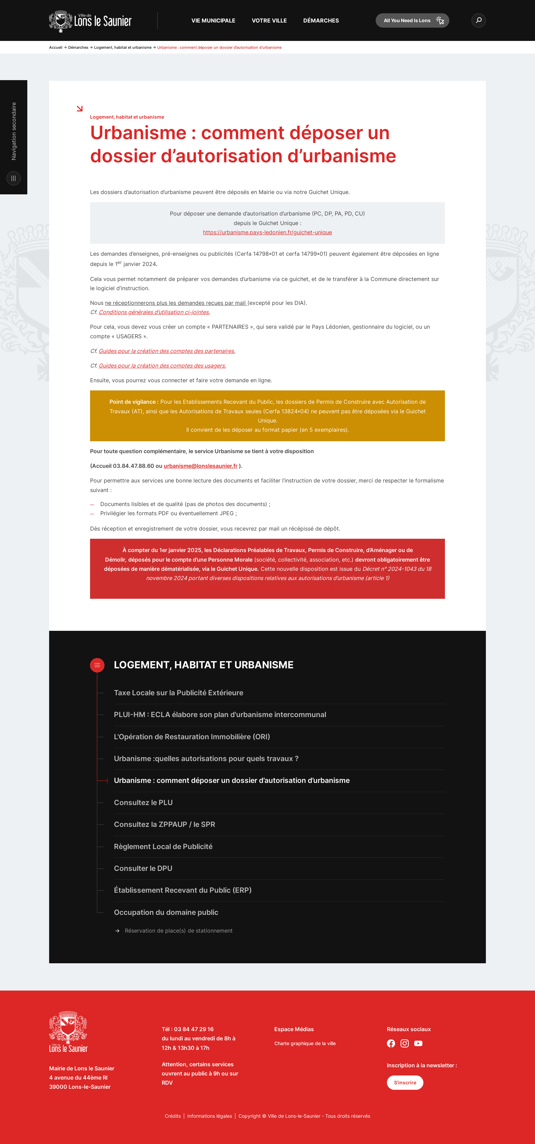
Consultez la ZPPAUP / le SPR (164, 824)
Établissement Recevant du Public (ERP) (183, 890)
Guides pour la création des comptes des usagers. (162, 365)
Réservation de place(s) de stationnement (179, 930)
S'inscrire (405, 1082)
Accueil (55, 47)
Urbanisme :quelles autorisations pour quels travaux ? (206, 758)
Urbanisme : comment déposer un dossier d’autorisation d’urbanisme (232, 780)
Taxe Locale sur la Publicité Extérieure (178, 692)
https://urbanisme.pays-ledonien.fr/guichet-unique (267, 232)
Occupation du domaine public (166, 912)
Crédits (173, 1116)
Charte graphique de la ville (305, 1043)
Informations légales (209, 1116)
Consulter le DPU (143, 868)
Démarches (78, 47)
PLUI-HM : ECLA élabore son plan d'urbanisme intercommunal (220, 714)
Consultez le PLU (143, 802)
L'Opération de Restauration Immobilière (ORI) (193, 736)
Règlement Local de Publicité (163, 846)
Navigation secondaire (13, 131)
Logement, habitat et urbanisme (122, 47)
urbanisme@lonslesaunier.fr (200, 465)
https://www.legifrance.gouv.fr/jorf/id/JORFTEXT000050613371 (268, 587)
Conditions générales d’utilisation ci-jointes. (154, 312)
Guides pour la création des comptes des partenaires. (167, 350)
